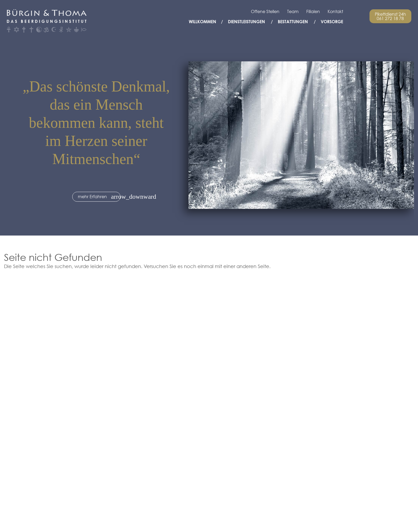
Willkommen (202, 21)
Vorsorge (332, 21)
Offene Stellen (265, 11)
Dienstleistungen (246, 21)
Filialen (313, 11)
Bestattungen (293, 21)
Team (293, 11)
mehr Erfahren (92, 196)
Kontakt (335, 11)
